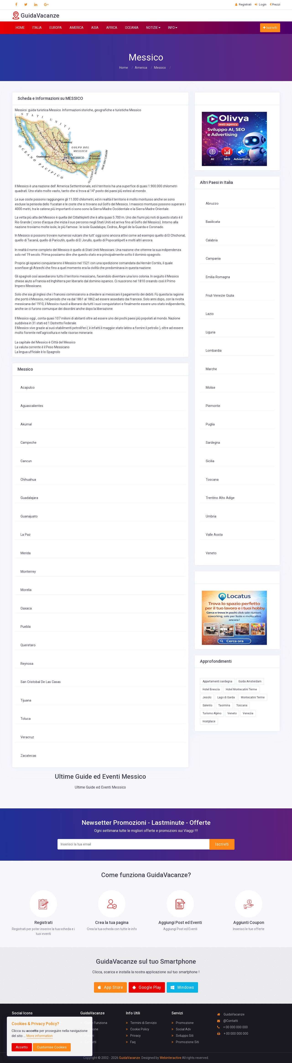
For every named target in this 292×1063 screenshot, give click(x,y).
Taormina (224, 705)
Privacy (133, 1035)
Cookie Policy (137, 1029)
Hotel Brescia (211, 689)
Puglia (210, 424)
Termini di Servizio (141, 1023)
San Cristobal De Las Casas (41, 682)
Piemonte (213, 406)
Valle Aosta (214, 535)
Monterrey (28, 572)
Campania (213, 259)
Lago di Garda (226, 697)
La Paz (26, 535)
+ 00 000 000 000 (232, 1027)
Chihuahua (28, 480)
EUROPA (56, 27)
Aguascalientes (32, 406)
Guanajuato (29, 516)
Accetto (22, 1047)
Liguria (210, 332)
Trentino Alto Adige (220, 498)
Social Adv (181, 1029)
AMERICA (76, 27)
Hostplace (209, 721)
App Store (110, 987)
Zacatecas (28, 756)
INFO (172, 27)
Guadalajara (29, 498)
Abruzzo (212, 204)
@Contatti (227, 1021)
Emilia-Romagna (218, 277)
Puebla (26, 627)
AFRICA (111, 27)
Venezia (248, 713)
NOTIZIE (153, 27)
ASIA (95, 27)
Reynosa (27, 664)
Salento (207, 705)
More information (39, 1036)
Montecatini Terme (253, 697)
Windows (182, 987)
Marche (211, 369)
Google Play (147, 987)
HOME (20, 27)
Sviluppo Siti (182, 1035)
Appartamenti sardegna (217, 681)
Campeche (28, 443)
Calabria (212, 240)
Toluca (26, 719)
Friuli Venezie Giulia (220, 296)
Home (123, 67)
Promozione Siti (185, 1042)
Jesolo (207, 697)
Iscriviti (270, 27)
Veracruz (27, 737)
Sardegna (213, 443)
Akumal (26, 424)
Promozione (183, 1023)
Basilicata (213, 222)
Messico (160, 67)
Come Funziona (93, 1023)
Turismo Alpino (212, 713)
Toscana (212, 480)
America (141, 67)
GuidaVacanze (231, 1014)
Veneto (211, 553)
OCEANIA (131, 27)
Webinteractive (171, 1058)
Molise (210, 388)
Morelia (26, 590)
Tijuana (26, 700)
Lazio (210, 314)
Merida (26, 553)
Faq (131, 1042)
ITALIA (37, 27)
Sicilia (210, 461)
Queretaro (28, 645)
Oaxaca (26, 608)
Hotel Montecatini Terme (241, 689)
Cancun (26, 461)
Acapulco (28, 388)
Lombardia (214, 351)
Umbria (211, 516)
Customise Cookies (52, 1047)
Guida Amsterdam (249, 681)
